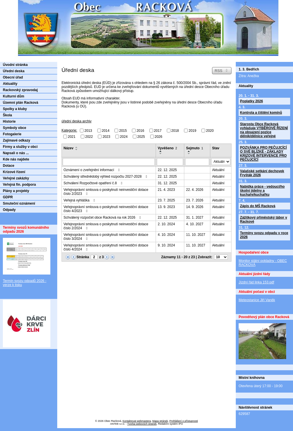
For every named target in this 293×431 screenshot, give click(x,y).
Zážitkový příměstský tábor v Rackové (263, 219)
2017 (158, 131)
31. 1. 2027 (194, 217)
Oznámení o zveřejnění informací (92, 170)
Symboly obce (14, 128)
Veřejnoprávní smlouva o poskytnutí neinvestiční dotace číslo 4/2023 (106, 209)
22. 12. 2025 (167, 170)
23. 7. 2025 (166, 200)
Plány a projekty (16, 191)
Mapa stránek (160, 421)
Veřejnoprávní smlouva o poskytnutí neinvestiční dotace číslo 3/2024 (106, 237)
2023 (106, 136)
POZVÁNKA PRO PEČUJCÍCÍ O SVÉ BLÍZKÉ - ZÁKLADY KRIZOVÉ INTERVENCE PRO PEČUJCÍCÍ (263, 154)
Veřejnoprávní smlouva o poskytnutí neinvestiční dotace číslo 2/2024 (106, 226)
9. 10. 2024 (166, 245)
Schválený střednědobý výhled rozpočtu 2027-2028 (106, 177)
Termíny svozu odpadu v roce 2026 (264, 235)
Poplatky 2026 (251, 101)
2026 (159, 136)
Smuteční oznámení (19, 203)
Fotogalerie (12, 134)
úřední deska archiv (77, 121)
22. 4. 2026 (194, 190)
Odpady (9, 210)
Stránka (82, 257)
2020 (210, 131)
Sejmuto (194, 148)
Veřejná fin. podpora (19, 185)
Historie (9, 121)
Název (69, 148)
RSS (222, 70)
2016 (140, 131)
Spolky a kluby (15, 109)
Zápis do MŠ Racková (257, 206)
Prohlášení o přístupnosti (183, 421)
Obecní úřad (13, 77)
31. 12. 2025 (167, 183)
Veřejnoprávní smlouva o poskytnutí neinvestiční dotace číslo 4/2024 (106, 247)
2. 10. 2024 (166, 224)
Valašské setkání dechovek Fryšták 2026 (262, 173)
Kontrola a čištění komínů (261, 113)
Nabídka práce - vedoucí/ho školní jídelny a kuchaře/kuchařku (262, 191)
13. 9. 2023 (166, 207)
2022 (89, 136)
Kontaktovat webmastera (136, 421)
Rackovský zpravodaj (20, 90)
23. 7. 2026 (194, 200)
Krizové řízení (14, 172)
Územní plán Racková (20, 103)
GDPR (8, 197)
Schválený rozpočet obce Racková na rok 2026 (103, 217)
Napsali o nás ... (16, 153)
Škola (7, 115)
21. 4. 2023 (166, 190)
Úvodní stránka (15, 65)
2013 (88, 131)
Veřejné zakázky (16, 178)
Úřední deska (13, 71)
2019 (192, 131)
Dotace (8, 166)
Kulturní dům (13, 96)
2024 (124, 136)
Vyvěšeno (167, 148)
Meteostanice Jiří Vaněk (257, 300)
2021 (72, 136)
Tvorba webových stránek (142, 423)
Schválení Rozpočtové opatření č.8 (94, 183)
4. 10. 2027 (194, 224)
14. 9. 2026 (194, 207)
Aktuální (218, 170)
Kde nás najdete (16, 159)
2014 (106, 131)
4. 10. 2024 (166, 235)
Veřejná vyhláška (80, 200)
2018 (175, 131)
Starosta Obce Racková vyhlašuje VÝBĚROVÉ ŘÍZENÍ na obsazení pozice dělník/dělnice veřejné (264, 130)
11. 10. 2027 (195, 235)
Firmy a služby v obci (20, 147)
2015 (123, 131)
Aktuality (10, 84)
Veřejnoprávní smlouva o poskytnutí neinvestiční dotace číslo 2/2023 (106, 192)
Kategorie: (69, 130)
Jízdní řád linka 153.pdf (256, 282)
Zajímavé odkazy (16, 140)
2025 (141, 136)
